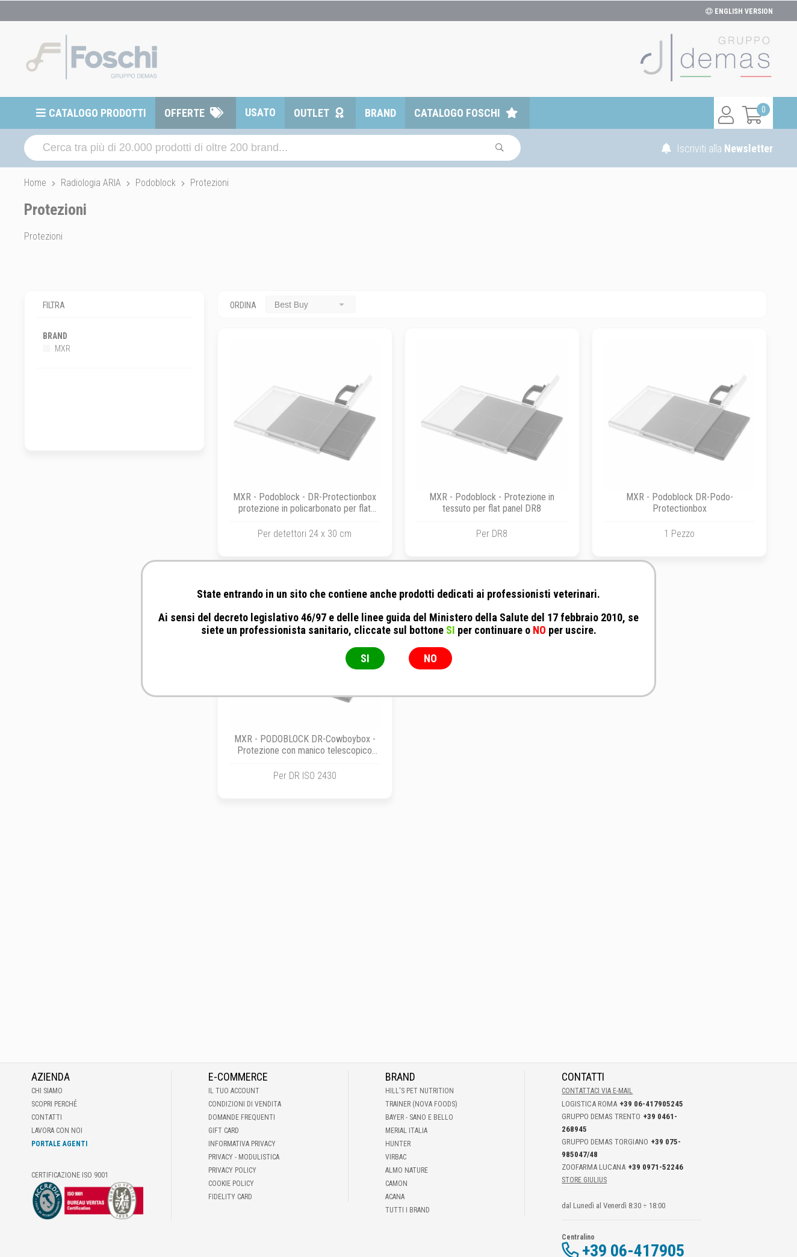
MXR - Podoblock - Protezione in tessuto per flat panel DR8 (491, 502)
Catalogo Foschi (457, 113)
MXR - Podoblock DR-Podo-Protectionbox (679, 502)
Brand (380, 113)
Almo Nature (406, 1170)
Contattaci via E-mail (597, 1091)
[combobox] (310, 304)
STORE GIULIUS (584, 1180)
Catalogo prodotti (97, 113)
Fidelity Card (230, 1197)
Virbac (395, 1157)
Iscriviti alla (717, 148)
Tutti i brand (407, 1210)
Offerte (184, 113)
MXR (56, 348)
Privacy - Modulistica (243, 1157)
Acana (395, 1197)
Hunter (398, 1144)
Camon (396, 1183)
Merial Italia (406, 1130)
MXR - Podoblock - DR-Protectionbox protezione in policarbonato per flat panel (304, 508)
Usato (260, 112)
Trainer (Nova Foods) (421, 1104)
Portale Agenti (59, 1144)
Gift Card (223, 1130)
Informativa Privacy (242, 1144)
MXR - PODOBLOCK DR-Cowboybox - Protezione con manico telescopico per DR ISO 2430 (305, 750)
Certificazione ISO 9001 (69, 1175)
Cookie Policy (231, 1183)
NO (430, 658)
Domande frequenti (241, 1117)
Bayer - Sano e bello (419, 1117)
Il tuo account (233, 1091)
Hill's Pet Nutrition (419, 1091)
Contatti (46, 1117)
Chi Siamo (47, 1091)
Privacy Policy (232, 1170)
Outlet (311, 113)
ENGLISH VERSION (739, 11)
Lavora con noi (56, 1130)
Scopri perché (54, 1104)
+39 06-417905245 (651, 1103)
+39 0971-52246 (655, 1167)
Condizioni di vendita (244, 1104)
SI (365, 658)
